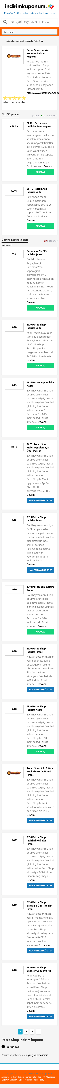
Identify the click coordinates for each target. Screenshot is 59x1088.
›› (39, 1031)
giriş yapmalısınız (38, 1055)
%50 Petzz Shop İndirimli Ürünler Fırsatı (36, 840)
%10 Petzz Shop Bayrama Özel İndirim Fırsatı (39, 905)
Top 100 (41, 1077)
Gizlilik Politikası (25, 1080)
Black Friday (39, 1080)
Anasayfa (5, 1077)
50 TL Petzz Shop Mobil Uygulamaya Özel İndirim (38, 447)
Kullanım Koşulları (9, 1080)
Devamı (48, 166)
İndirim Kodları (17, 1077)
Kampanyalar (31, 1077)
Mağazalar (50, 1077)
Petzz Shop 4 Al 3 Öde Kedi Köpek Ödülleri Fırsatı (40, 771)
